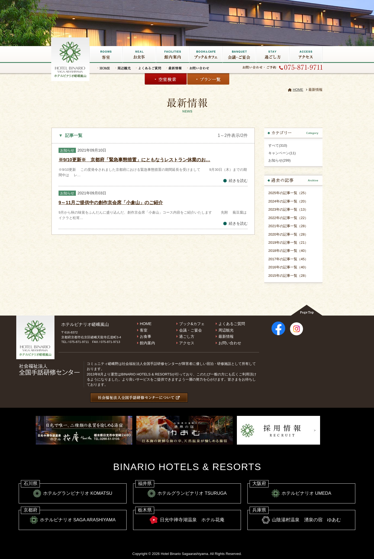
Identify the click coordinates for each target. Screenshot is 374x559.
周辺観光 (123, 68)
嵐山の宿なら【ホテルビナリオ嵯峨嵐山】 (70, 59)
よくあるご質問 (148, 68)
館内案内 (147, 343)
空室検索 (166, 79)
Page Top (307, 310)
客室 (105, 54)
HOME (104, 68)
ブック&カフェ (206, 54)
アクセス (306, 54)
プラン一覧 (208, 79)
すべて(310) (277, 145)
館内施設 (172, 54)
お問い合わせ (198, 68)
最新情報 (174, 68)
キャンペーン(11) (282, 153)
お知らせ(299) (279, 160)
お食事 (139, 54)
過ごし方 (272, 54)
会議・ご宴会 (239, 54)
